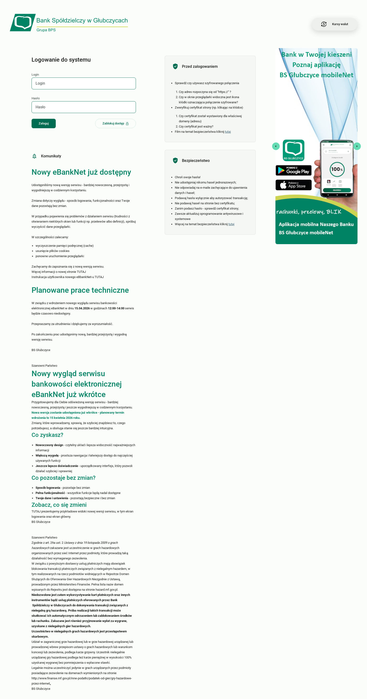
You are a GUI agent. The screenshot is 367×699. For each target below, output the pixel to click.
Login (35, 74)
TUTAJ (36, 511)
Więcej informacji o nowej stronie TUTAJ (59, 272)
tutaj (228, 131)
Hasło (36, 98)
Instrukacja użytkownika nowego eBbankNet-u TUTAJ (68, 277)
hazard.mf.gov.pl (107, 589)
